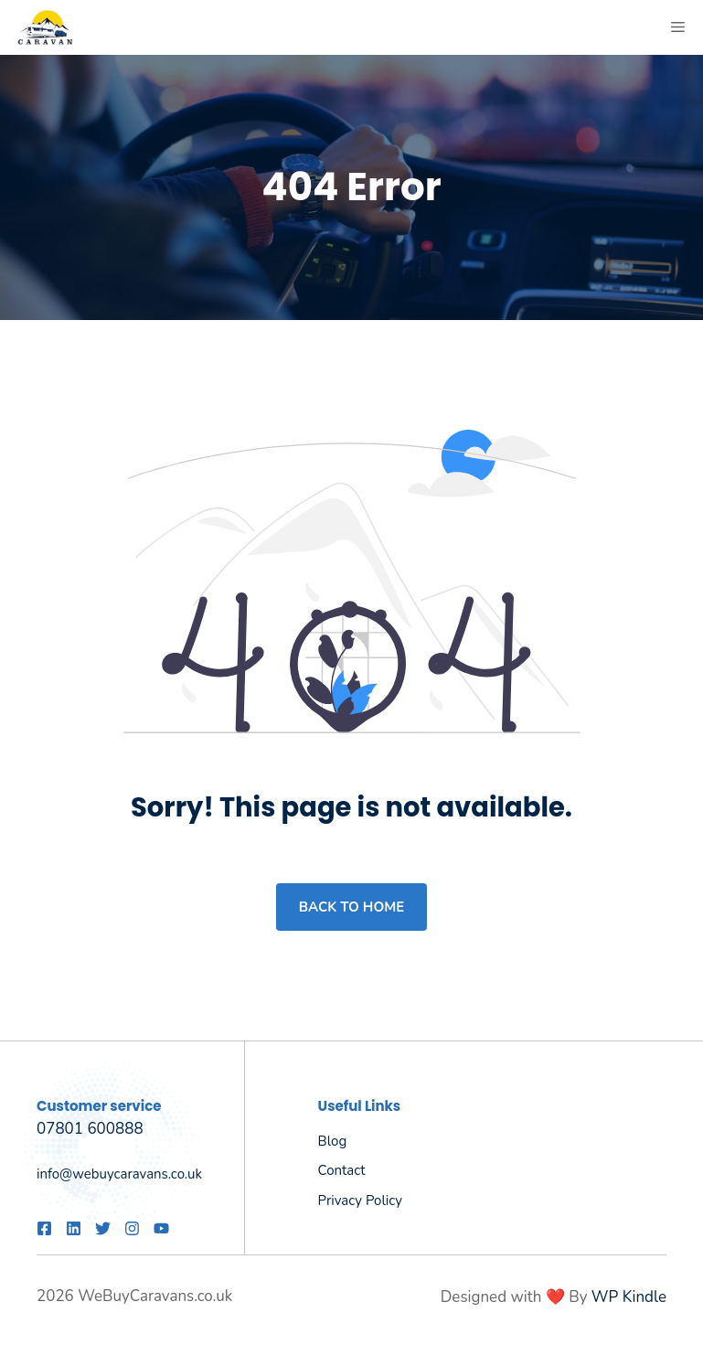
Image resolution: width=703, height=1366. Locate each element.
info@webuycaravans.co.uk (119, 1174)
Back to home (351, 907)
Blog (332, 1141)
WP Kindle (628, 1296)
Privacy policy (360, 1200)
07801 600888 (90, 1128)
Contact (342, 1170)
